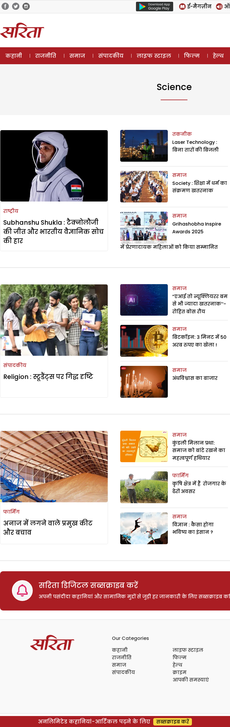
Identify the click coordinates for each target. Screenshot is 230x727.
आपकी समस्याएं (191, 679)
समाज (77, 55)
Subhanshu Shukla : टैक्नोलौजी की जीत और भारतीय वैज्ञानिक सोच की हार (53, 231)
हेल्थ (218, 55)
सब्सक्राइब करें (172, 721)
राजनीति (45, 55)
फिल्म (192, 55)
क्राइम (180, 672)
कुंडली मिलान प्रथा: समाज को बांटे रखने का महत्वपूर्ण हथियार (198, 451)
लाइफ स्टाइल (154, 55)
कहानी (13, 55)
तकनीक (182, 134)
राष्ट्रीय (10, 211)
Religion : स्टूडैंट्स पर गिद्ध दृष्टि (48, 376)
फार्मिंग (11, 512)
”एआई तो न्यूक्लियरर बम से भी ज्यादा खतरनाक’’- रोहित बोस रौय (200, 304)
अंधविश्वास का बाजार (195, 378)
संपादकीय (110, 55)
